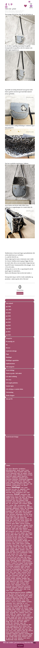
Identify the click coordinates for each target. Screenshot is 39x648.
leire (21, 570)
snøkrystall (19, 603)
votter (7, 572)
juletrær (26, 606)
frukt (13, 542)
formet (27, 470)
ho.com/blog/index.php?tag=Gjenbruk (15, 592)
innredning (8, 609)
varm (16, 555)
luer (17, 612)
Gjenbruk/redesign (11, 351)
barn (21, 482)
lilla (13, 555)
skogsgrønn (9, 633)
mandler (13, 578)
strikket (29, 592)
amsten (31, 609)
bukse (17, 523)
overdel (8, 473)
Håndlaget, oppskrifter (12, 360)
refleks (28, 489)
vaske (13, 511)
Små (15, 557)
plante (13, 609)
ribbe (18, 621)
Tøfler (7, 551)
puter (7, 512)
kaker (26, 595)
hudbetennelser (10, 564)
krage (23, 483)
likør (30, 624)
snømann (19, 540)
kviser (21, 581)
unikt (19, 536)
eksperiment (18, 584)
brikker (22, 508)
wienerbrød (11, 618)
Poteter (20, 512)
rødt (24, 514)
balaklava (8, 477)
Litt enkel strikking (11, 376)
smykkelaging (19, 514)
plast (20, 503)
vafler (30, 534)
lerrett (16, 496)
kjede (14, 552)
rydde (7, 581)
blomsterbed (16, 598)
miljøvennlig (12, 558)
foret (14, 570)
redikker (17, 549)
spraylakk (8, 489)
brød (12, 557)
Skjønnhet (18, 578)
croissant (29, 545)
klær (27, 548)
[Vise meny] (29, 1)
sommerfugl (19, 573)
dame (16, 522)
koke (30, 627)
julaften (19, 635)
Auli (15, 620)
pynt (15, 595)
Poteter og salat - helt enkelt (14, 373)
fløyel (22, 586)
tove (27, 584)
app (12, 526)
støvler (15, 520)
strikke (30, 558)
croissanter (24, 572)
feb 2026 (8, 313)
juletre (17, 497)
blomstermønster (19, 542)
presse (18, 552)
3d (12, 569)
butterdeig (8, 525)
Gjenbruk (8, 523)
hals (22, 577)
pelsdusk (22, 519)
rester (15, 638)
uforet (28, 567)
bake (20, 511)
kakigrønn (14, 587)
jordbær (12, 509)
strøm (30, 594)
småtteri (27, 520)
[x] (9, 4)
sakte (12, 629)
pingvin (25, 529)
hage (25, 517)
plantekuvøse (24, 624)
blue (13, 608)
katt (13, 489)
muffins (8, 611)
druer (11, 567)
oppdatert (17, 509)
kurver (11, 630)
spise (7, 575)
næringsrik (16, 519)
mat (23, 617)
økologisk (24, 578)
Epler (17, 570)
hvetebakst (15, 575)
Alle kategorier (10, 366)
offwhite (8, 583)
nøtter (15, 526)
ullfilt (30, 548)
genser (25, 473)
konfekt (12, 632)
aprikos (17, 589)
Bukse (12, 594)
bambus (19, 490)
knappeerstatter (10, 496)
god (21, 594)
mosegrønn (18, 608)
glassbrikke (9, 555)
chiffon (27, 583)
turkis (15, 540)
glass (16, 489)
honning (8, 578)
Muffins (30, 533)
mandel (24, 561)
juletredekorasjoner (11, 470)
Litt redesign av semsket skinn (14, 389)
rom (16, 548)
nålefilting (18, 586)
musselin (12, 499)
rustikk (15, 474)
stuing (16, 512)
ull (7, 531)
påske (21, 589)
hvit (7, 554)
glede (31, 526)
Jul (22, 490)
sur (27, 577)
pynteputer (8, 543)
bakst (14, 630)
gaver (9, 638)
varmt (7, 514)
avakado (30, 473)
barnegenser (11, 531)
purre (20, 496)
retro (29, 575)
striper (26, 487)
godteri (18, 615)
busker (22, 580)
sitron (27, 509)
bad (21, 545)
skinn (23, 600)
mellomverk (13, 581)
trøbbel (8, 499)
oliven (20, 626)
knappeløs (12, 560)
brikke (15, 636)
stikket (27, 534)
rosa (31, 569)
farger (15, 639)
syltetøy (21, 597)
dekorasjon (25, 635)
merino (8, 534)
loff (7, 566)
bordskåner (9, 580)
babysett (8, 615)
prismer (12, 548)
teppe (27, 483)
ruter (25, 506)
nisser (11, 572)
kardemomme (18, 590)
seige (31, 483)
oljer (23, 536)
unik (9, 12)
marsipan (8, 569)
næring (8, 570)
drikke (25, 597)
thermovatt (20, 506)
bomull (17, 494)
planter (26, 477)
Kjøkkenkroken (10, 363)
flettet (21, 557)
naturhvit (20, 587)
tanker (15, 572)
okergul (15, 546)
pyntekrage (9, 586)
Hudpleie (11, 512)
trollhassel (23, 611)
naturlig (19, 601)
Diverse (8, 348)
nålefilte (15, 561)
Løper (28, 492)
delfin (22, 567)
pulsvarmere (16, 580)
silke (15, 505)
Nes (13, 522)
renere (17, 529)
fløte (23, 575)
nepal (18, 581)
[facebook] (6, 4)
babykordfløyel (27, 512)
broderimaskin (23, 479)
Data (28, 626)
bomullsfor (19, 560)
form (23, 618)
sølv (22, 608)
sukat (7, 558)
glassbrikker (26, 531)
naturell (27, 519)
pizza (24, 627)
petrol (7, 546)
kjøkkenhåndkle (26, 560)
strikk (25, 471)
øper (7, 503)
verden (24, 584)
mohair (20, 537)
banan (23, 551)
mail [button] (29, 265)
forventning (29, 537)
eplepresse (19, 630)
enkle (21, 621)
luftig (26, 500)
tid (21, 615)
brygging (28, 502)
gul (9, 554)
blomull (8, 597)
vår (22, 485)
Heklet (30, 595)
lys (23, 603)
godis (20, 528)
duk (25, 557)
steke (18, 516)
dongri (30, 608)
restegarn (8, 487)
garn (16, 537)
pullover (8, 629)
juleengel (30, 597)
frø (6, 480)
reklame (25, 626)
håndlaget (16, 487)
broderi (30, 511)
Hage (7, 354)
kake (17, 528)
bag (26, 533)
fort (26, 511)
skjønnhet (16, 482)
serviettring (14, 480)
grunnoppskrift (17, 569)
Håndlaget (9, 357)
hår (25, 567)
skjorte (19, 618)
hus (22, 473)
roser (30, 612)
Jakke (22, 546)
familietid (30, 497)
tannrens (13, 554)
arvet (7, 505)
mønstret (8, 533)
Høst (26, 618)
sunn (7, 468)
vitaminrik (8, 485)
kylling (30, 552)
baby (7, 636)
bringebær (20, 539)
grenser (26, 485)
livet (17, 563)
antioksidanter (9, 471)
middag (27, 609)
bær (7, 620)
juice (17, 554)
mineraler (8, 542)
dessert (28, 573)
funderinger (9, 508)
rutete (12, 584)
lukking (26, 542)
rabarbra (8, 584)
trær (28, 516)
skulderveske (9, 519)
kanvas (20, 548)
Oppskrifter (9, 600)
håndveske (17, 632)
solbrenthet (30, 508)
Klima (12, 482)
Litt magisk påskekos (12, 383)
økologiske (8, 608)
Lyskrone (22, 523)
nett (27, 598)
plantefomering (29, 617)
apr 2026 (8, 306)
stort (18, 557)
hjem (24, 480)
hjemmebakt (9, 605)
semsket (11, 505)
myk (7, 635)
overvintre (8, 529)
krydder (8, 623)
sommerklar (9, 603)
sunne (13, 492)
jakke (17, 583)
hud (14, 545)
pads (22, 487)
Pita (15, 614)
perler (19, 636)
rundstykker (15, 477)
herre (10, 468)
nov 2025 (8, 319)
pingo (15, 611)
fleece (21, 516)
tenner (30, 618)
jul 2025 (8, 331)
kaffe (14, 600)
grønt (16, 536)
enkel (16, 597)
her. (34, 642)
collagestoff (16, 627)
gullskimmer (16, 508)
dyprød (8, 517)
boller (18, 473)
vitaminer (22, 549)
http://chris (13, 621)
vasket (27, 549)
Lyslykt (8, 482)
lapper (7, 612)
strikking (25, 570)
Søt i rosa (8, 379)
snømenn (30, 630)
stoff (20, 575)
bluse (23, 497)
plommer (29, 506)
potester (14, 577)
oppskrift (23, 489)
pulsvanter (8, 528)
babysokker (9, 545)
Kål (23, 534)
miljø (25, 589)
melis (26, 546)
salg (30, 519)
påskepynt (22, 500)
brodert (8, 548)
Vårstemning (9, 392)
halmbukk (8, 587)
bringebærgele (12, 516)
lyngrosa (22, 543)
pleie (17, 511)
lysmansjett (9, 479)
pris (10, 503)
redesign (13, 615)
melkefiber (12, 551)
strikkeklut (16, 623)
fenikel (20, 499)
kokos (28, 557)
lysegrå (8, 626)
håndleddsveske (10, 536)
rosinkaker (26, 581)
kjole (29, 546)
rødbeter (22, 533)
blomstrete (20, 639)
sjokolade (21, 477)
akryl (19, 546)
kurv (11, 611)
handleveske (9, 552)
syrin (24, 638)
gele (18, 517)
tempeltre (8, 577)
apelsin (15, 506)
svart (25, 555)
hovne (29, 572)
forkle (21, 598)
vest (7, 589)
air (6, 638)
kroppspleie (17, 566)
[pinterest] (11, 4)
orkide (22, 566)
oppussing (8, 492)
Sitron (18, 611)
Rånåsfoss (25, 528)
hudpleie (8, 497)
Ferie (23, 569)
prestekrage (9, 537)
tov (18, 489)
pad (26, 551)
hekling (12, 597)
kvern (19, 561)
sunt (7, 595)
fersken (29, 636)
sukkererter (24, 476)
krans (24, 537)
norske (25, 545)
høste (9, 480)
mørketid (27, 536)
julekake (20, 638)
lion (13, 638)
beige (11, 546)
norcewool (21, 522)
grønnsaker (15, 479)
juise (25, 492)
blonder (12, 12)
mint (31, 633)
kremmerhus (27, 587)
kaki (23, 629)
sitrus (14, 603)
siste (29, 540)
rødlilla (24, 526)
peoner (17, 531)
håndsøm (19, 558)
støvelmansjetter (22, 505)
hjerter (27, 612)
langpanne (15, 633)
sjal (11, 561)
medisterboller (24, 632)
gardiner (8, 617)
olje (25, 508)
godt (11, 570)
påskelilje (27, 543)
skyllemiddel (17, 564)
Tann (10, 575)
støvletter (22, 509)
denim (19, 12)
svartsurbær (9, 506)
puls (16, 617)
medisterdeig (9, 627)
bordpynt (24, 503)
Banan (15, 471)
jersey (14, 12)
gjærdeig (14, 635)
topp (21, 605)
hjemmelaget (9, 540)
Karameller (11, 589)
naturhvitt (26, 620)
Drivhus (17, 594)
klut (24, 511)
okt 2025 (8, 322)
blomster (8, 490)
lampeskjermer (14, 626)
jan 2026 (8, 316)
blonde (14, 502)
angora (8, 590)
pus (31, 520)
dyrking (11, 636)
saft (20, 497)
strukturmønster (16, 485)
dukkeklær (20, 474)
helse (18, 520)
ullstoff (22, 517)
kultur (13, 543)
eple (7, 516)
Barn (25, 580)
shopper (24, 614)
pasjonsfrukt (25, 564)
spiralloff (25, 540)
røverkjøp (29, 474)
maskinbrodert (24, 552)
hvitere (7, 560)
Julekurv (30, 580)
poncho (26, 608)
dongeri (17, 12)
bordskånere (22, 468)
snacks (16, 629)
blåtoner (17, 545)
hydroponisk (9, 474)
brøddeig (22, 583)
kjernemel (12, 514)
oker (14, 624)
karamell (18, 551)
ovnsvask (8, 557)
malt (25, 577)
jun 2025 (8, 335)
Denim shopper (10, 395)
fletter (16, 534)
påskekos (15, 606)
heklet (24, 601)
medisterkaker (9, 494)
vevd (27, 627)
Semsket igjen (10, 386)
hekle (11, 614)
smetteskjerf (9, 500)
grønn (13, 523)
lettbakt (8, 563)
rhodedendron (19, 492)
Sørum (29, 529)
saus (17, 499)
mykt (11, 590)
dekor (24, 496)
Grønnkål (20, 471)
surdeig (12, 549)
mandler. (30, 563)
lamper (8, 614)
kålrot (28, 638)
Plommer (24, 636)
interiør (19, 624)
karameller (28, 586)
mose (17, 500)
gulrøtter (21, 606)
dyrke (27, 594)
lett (24, 598)
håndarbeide (23, 494)
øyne (7, 630)
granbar (8, 526)
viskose (21, 555)
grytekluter (29, 561)
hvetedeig (10, 566)
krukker (16, 503)
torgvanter (27, 566)
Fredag (26, 563)
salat (29, 482)
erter (23, 548)
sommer (28, 496)
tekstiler (18, 609)
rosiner (18, 577)
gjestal (19, 476)
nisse (11, 606)
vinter (20, 529)
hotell (25, 474)
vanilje (27, 600)
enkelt (13, 528)
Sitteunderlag (9, 624)
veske (8, 12)
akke (30, 570)
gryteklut (13, 490)
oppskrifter (9, 522)
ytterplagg (27, 633)
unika (30, 635)
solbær (7, 549)
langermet (21, 633)
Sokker (28, 615)
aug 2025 (8, 328)
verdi (18, 533)
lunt (12, 623)
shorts (20, 534)
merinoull (12, 612)
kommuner (8, 502)
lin (27, 514)
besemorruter (20, 620)
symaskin (24, 558)
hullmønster (9, 598)
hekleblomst (9, 539)
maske (27, 480)
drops (24, 615)
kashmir (19, 526)
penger (13, 617)
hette (24, 630)
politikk (8, 561)
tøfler (30, 564)
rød (12, 503)
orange (28, 589)
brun (15, 517)
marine (22, 520)
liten (13, 586)
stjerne (24, 573)
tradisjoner (21, 612)
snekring (8, 594)
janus (23, 594)
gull (28, 578)
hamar (19, 617)
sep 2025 (8, 325)
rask (26, 575)
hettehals (13, 583)
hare (21, 627)
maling (14, 483)
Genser (23, 470)
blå (27, 630)
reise (14, 500)
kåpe (29, 471)
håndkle (30, 503)
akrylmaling (16, 605)
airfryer (25, 554)
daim (10, 635)
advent (14, 563)
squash (18, 470)
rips (26, 497)
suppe (21, 623)
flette (12, 533)
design (7, 621)
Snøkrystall (9, 476)
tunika (21, 525)
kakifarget (18, 600)
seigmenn (19, 614)
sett (15, 533)
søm (21, 12)
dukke (12, 534)
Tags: (29, 629)
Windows (8, 601)
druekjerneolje (9, 639)
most (25, 516)
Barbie (31, 525)
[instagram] (6, 7)
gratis (7, 567)
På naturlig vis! (10, 341)
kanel (24, 502)
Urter (22, 609)
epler (11, 520)
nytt (28, 526)
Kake (13, 529)
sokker (25, 621)
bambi (7, 520)
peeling (8, 606)
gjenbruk (29, 479)
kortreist (16, 525)
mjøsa (11, 517)
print (25, 539)
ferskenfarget (16, 567)
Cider (20, 554)
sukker (29, 614)
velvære (20, 480)
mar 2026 (8, 309)
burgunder (8, 483)
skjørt (19, 572)
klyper (25, 490)
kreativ (13, 497)
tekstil (7, 632)
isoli (31, 516)
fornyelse (15, 539)
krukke (29, 555)
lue (16, 618)
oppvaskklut (27, 605)
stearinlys (8, 573)
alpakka (26, 525)
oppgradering (20, 595)
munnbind (19, 483)
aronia (27, 569)
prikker (21, 563)
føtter (21, 531)
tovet (26, 603)
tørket (7, 509)
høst (25, 623)
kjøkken (26, 522)
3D (7, 344)
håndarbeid (13, 473)
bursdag (11, 620)
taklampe (11, 595)
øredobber (29, 601)
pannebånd (9, 511)
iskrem (30, 514)
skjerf (13, 574)
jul (13, 537)
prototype (27, 523)
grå (7, 618)
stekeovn (13, 601)
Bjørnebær (15, 468)
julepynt (14, 476)
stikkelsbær (26, 499)
